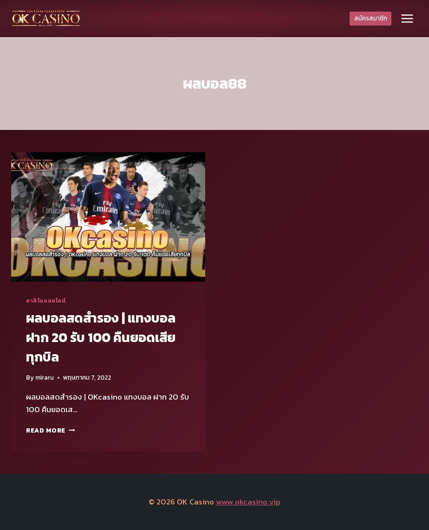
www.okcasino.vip (248, 502)
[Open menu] (407, 18)
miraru (44, 377)
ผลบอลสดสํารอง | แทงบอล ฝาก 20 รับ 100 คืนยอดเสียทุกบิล (101, 337)
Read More (50, 430)
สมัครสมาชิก (370, 18)
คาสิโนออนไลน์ (46, 301)
